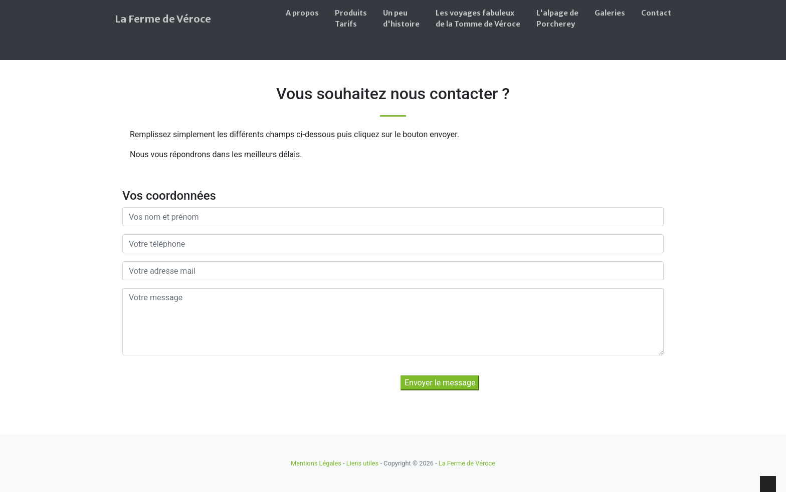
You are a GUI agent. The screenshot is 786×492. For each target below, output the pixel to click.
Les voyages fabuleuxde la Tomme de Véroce (478, 19)
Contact (656, 13)
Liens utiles (362, 463)
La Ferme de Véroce (163, 19)
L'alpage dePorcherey (557, 19)
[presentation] (206, 382)
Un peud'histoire (401, 19)
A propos (302, 13)
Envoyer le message (440, 382)
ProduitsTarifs (351, 19)
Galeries (610, 13)
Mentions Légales (316, 463)
